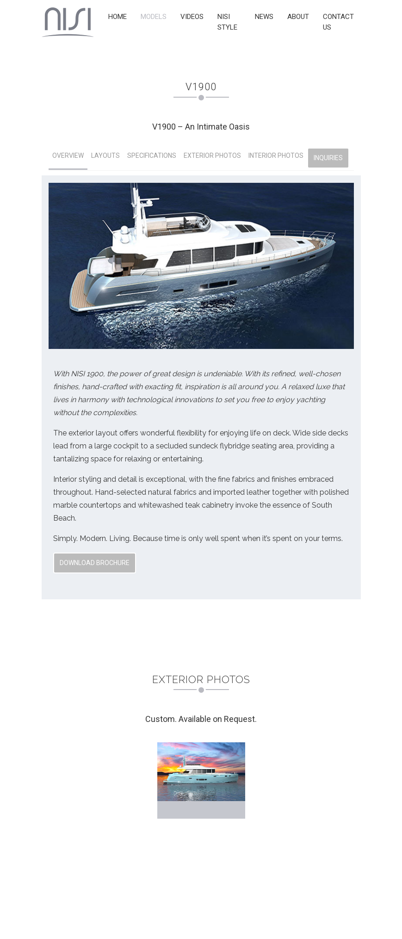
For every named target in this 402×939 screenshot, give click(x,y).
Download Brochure (95, 562)
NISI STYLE (227, 21)
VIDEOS (192, 16)
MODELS (154, 16)
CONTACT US (338, 21)
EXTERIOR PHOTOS (212, 155)
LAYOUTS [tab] (105, 155)
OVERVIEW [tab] (68, 155)
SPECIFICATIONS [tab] (151, 155)
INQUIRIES (328, 158)
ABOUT (298, 16)
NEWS (264, 16)
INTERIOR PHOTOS (275, 155)
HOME (117, 16)
